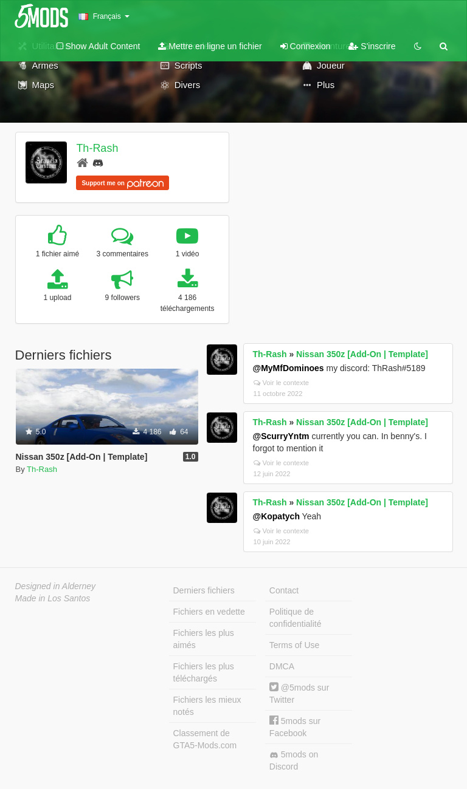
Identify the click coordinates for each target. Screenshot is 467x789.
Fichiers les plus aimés (203, 639)
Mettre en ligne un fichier (209, 46)
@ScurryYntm (281, 436)
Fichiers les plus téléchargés (203, 672)
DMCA (281, 666)
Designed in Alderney (55, 586)
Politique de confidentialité (295, 618)
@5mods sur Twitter (299, 693)
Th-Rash (97, 148)
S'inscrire (371, 46)
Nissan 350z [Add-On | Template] (362, 354)
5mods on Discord (293, 760)
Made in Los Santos (53, 598)
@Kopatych (276, 516)
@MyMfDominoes (288, 368)
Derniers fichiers (204, 590)
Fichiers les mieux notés (207, 706)
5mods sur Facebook (294, 727)
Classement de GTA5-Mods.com (205, 739)
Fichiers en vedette (209, 612)
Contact (284, 590)
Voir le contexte (282, 382)
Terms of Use (294, 645)
